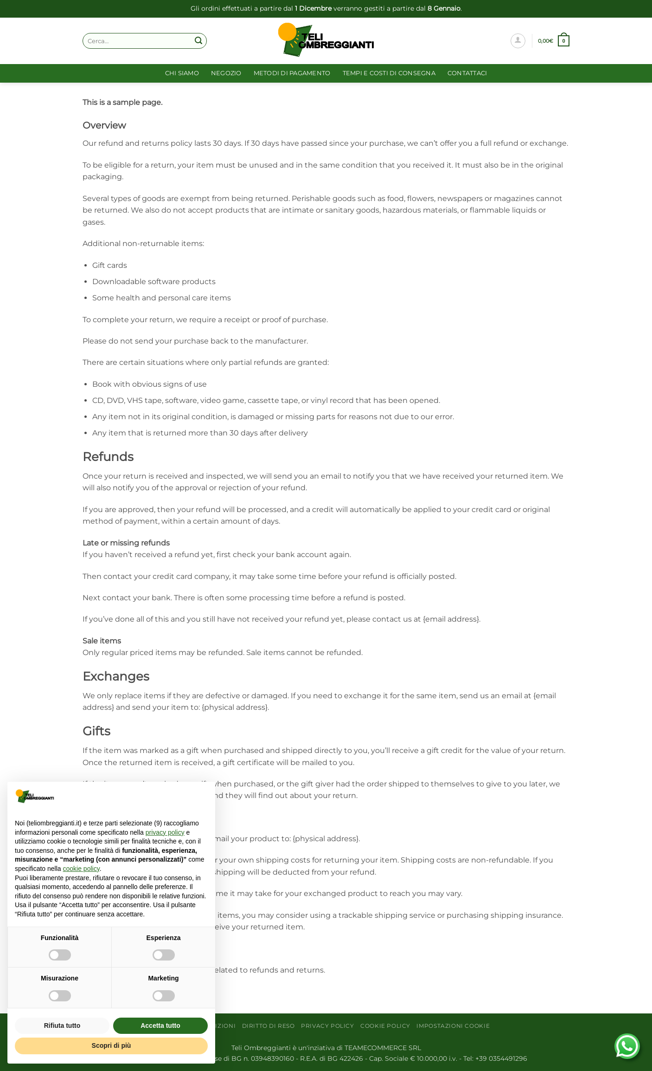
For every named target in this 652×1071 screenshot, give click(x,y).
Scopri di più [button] (111, 1045)
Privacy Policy (327, 1025)
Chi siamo (182, 73)
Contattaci (467, 73)
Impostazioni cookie (453, 1025)
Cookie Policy (385, 1025)
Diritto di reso (268, 1025)
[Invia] (198, 41)
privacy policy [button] (165, 832)
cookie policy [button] (81, 868)
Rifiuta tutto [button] (62, 1025)
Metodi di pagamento (292, 73)
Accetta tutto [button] (160, 1025)
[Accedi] (518, 40)
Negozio (226, 73)
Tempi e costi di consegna (389, 73)
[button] (553, 40)
